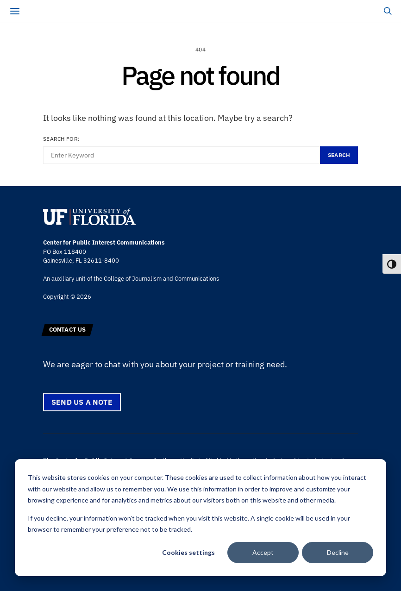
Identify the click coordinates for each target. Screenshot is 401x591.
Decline (338, 552)
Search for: (61, 138)
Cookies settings (188, 552)
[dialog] (200, 517)
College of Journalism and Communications (161, 279)
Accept (263, 552)
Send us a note (82, 402)
